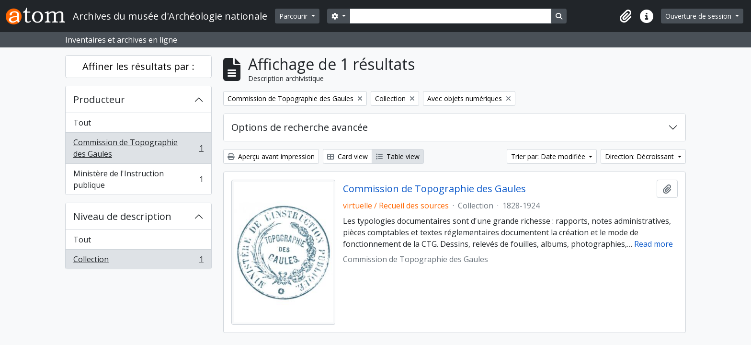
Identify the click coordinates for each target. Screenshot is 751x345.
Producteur (99, 99)
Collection (138, 261)
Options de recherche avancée (299, 127)
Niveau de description (122, 216)
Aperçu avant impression (271, 156)
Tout (82, 122)
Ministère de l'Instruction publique (138, 179)
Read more (653, 244)
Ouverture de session (699, 16)
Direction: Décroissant (640, 156)
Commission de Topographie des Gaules (138, 148)
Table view (398, 156)
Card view (347, 156)
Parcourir (294, 16)
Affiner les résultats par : (138, 66)
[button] (625, 16)
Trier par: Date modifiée (549, 156)
